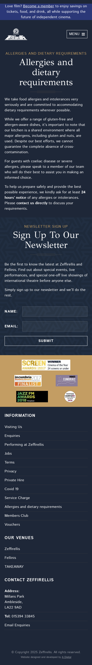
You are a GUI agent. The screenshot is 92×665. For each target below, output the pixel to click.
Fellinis (10, 558)
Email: (11, 326)
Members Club (16, 515)
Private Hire (14, 480)
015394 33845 (20, 616)
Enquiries (12, 435)
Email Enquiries (17, 625)
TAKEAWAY (14, 566)
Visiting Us (13, 427)
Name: (11, 311)
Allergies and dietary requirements (33, 507)
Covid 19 (11, 489)
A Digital (66, 657)
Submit (46, 341)
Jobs (8, 453)
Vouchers (12, 524)
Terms (9, 462)
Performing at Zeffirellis (24, 444)
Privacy (10, 471)
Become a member (38, 6)
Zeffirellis (12, 549)
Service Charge (17, 498)
